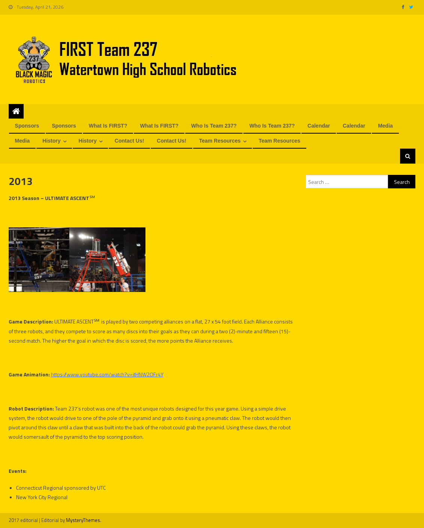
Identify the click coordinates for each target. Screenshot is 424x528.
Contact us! (129, 141)
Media (385, 126)
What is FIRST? (108, 126)
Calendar (318, 126)
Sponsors (27, 126)
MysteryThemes (83, 520)
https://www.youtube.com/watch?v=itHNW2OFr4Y (107, 374)
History (51, 141)
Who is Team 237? (214, 126)
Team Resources (220, 141)
